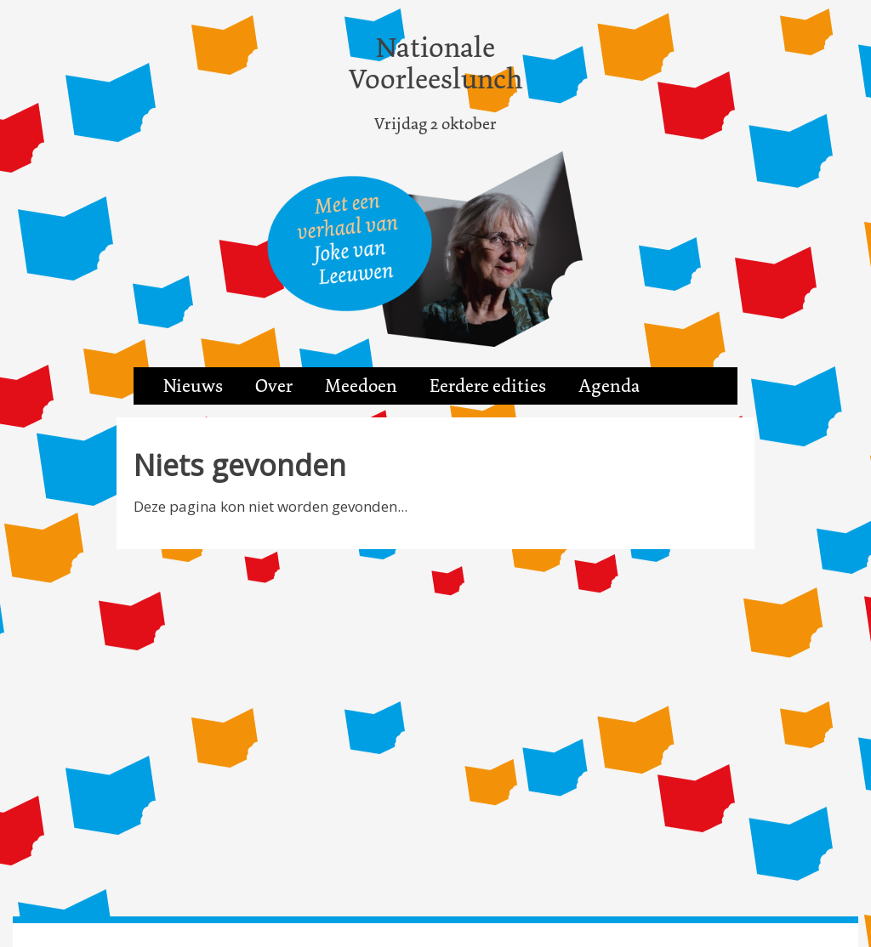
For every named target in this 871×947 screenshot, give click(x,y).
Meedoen (361, 386)
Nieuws (193, 386)
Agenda (609, 386)
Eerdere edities (488, 386)
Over (274, 386)
